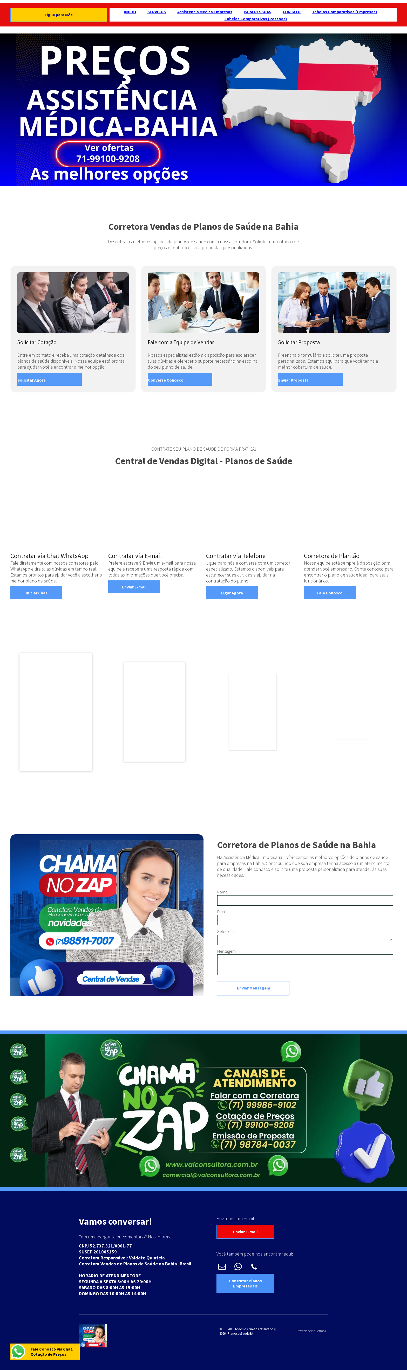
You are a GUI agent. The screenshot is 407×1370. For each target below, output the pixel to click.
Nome (222, 891)
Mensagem (226, 951)
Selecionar (226, 931)
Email (222, 911)
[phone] (254, 1267)
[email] (222, 1267)
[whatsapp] (238, 1267)
